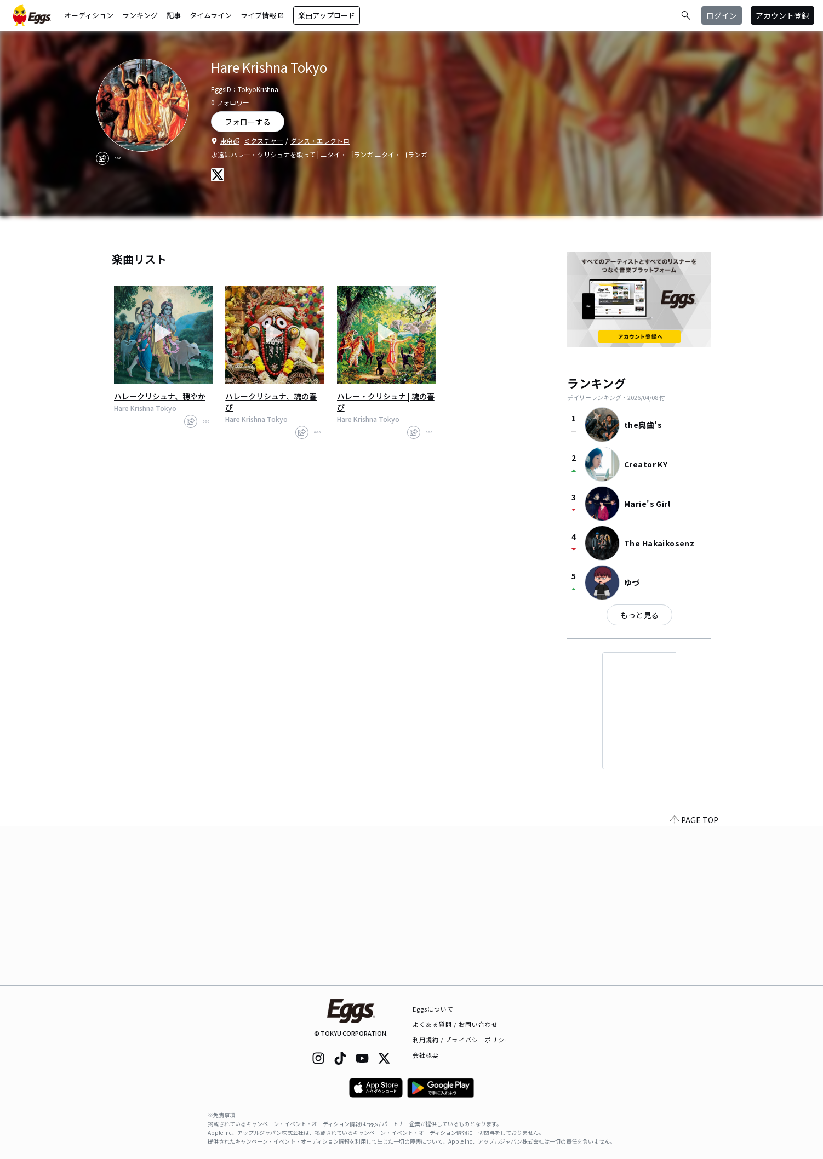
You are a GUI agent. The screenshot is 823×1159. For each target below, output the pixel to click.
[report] (117, 158)
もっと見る (639, 614)
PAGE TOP (694, 978)
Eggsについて (433, 1008)
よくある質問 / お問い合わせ (456, 1024)
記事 (174, 15)
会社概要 (426, 1054)
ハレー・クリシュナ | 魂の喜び (386, 402)
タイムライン (211, 15)
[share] (102, 158)
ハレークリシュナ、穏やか (159, 396)
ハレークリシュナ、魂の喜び (271, 402)
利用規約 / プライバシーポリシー (462, 1039)
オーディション (88, 15)
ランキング (140, 15)
